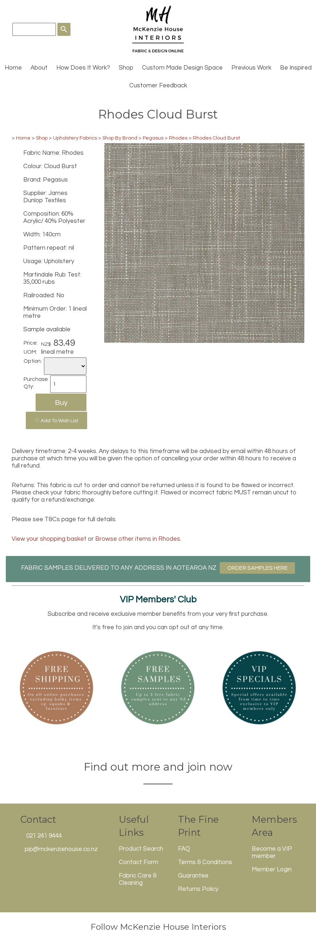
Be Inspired (296, 68)
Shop (126, 68)
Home (13, 68)
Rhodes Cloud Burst (216, 138)
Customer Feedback (158, 85)
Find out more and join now (158, 766)
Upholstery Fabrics (75, 138)
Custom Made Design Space (182, 68)
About (39, 68)
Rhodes (178, 138)
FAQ (184, 849)
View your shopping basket (49, 539)
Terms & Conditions (205, 862)
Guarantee (193, 875)
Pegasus (153, 138)
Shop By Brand (119, 138)
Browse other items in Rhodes (137, 539)
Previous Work (251, 68)
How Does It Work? (83, 68)
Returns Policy (198, 889)
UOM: (30, 352)
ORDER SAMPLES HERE (257, 568)
